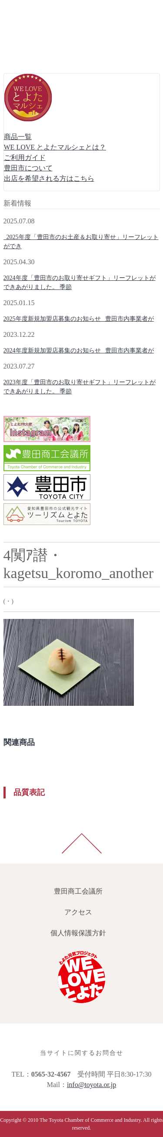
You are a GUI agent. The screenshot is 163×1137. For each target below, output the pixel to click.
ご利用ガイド (25, 157)
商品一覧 (18, 136)
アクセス (19, 31)
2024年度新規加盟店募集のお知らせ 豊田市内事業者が (78, 350)
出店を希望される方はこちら (49, 178)
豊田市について (28, 168)
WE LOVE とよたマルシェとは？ (55, 147)
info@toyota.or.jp (91, 1084)
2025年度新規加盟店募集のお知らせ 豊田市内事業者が (78, 319)
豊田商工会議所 (29, 10)
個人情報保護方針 (33, 52)
